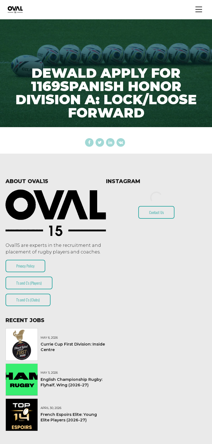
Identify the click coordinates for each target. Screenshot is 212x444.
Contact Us (156, 212)
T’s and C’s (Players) (29, 283)
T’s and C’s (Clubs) (28, 300)
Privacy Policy (25, 266)
